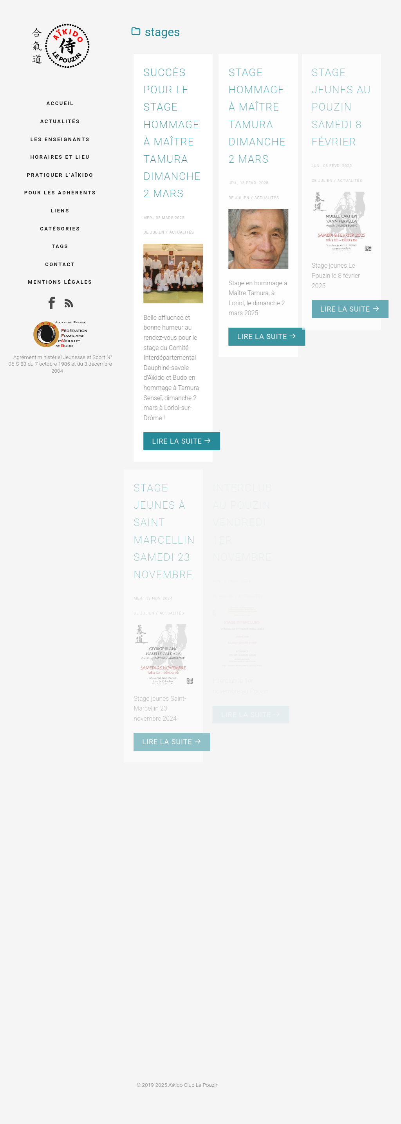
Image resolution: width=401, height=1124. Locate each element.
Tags (60, 246)
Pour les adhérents (60, 193)
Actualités (60, 121)
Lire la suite (181, 441)
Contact (60, 264)
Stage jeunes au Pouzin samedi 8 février (336, 107)
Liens (60, 211)
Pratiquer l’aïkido (60, 175)
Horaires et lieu (60, 157)
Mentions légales (60, 282)
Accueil (60, 103)
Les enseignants (60, 139)
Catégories (60, 229)
